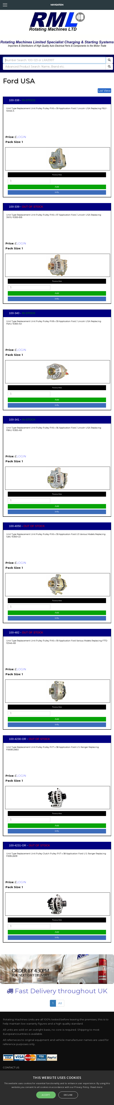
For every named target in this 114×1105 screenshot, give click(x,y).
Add (57, 186)
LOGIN (21, 137)
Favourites (57, 174)
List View (104, 90)
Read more (96, 1087)
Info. (57, 192)
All (60, 1003)
